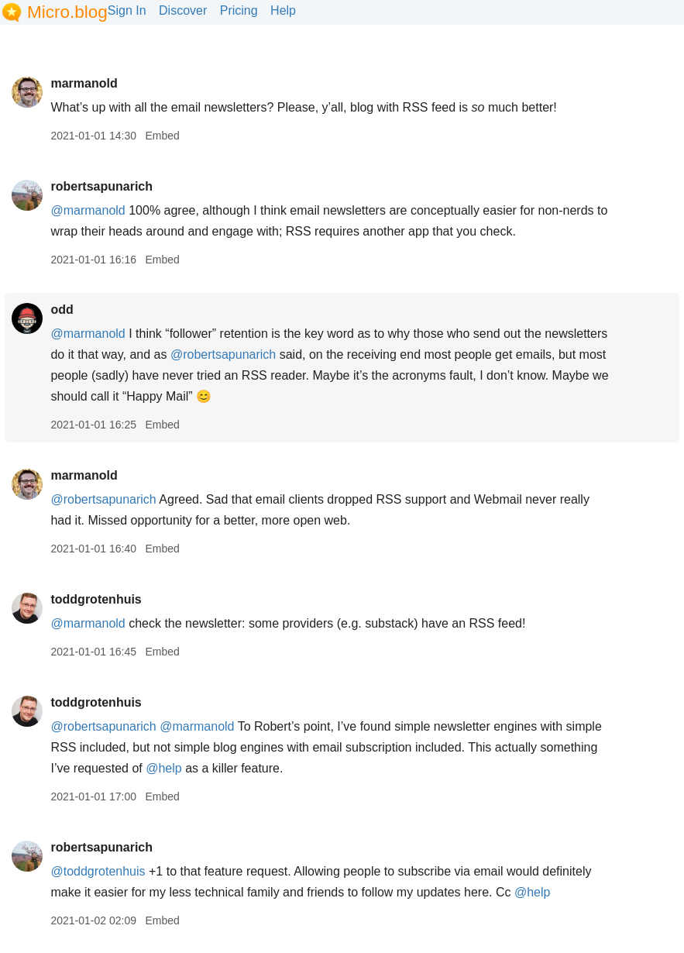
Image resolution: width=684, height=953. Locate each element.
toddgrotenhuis (95, 599)
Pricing (239, 10)
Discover (183, 10)
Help (283, 10)
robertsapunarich (101, 186)
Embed (162, 135)
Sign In (127, 10)
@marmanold (87, 210)
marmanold (83, 83)
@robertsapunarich (223, 354)
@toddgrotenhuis (97, 871)
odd (61, 309)
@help (164, 768)
